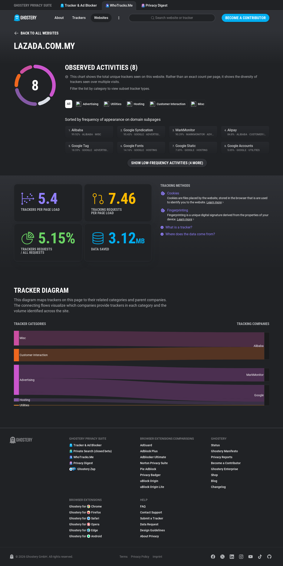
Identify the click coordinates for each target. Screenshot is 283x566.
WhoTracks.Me (119, 5)
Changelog (218, 487)
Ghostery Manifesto (224, 451)
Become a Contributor (245, 18)
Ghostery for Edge (83, 530)
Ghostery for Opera (84, 524)
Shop (214, 475)
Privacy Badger (150, 475)
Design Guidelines (152, 530)
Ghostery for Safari (84, 518)
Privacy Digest (154, 5)
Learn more (215, 202)
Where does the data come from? (187, 234)
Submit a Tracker (151, 518)
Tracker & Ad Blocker (78, 5)
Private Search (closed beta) (90, 451)
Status (215, 445)
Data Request (149, 524)
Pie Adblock (148, 469)
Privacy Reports (221, 457)
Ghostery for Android (85, 536)
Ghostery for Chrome (85, 506)
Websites (101, 18)
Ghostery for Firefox (85, 512)
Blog (214, 481)
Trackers (79, 18)
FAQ (143, 506)
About (59, 18)
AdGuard (146, 445)
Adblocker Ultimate (153, 457)
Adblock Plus (149, 451)
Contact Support (151, 512)
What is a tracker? (176, 227)
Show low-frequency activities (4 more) (167, 163)
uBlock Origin (149, 481)
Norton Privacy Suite (154, 463)
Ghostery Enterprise (224, 469)
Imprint (157, 556)
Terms (123, 556)
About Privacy (149, 536)
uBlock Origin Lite (152, 487)
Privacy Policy (140, 556)
